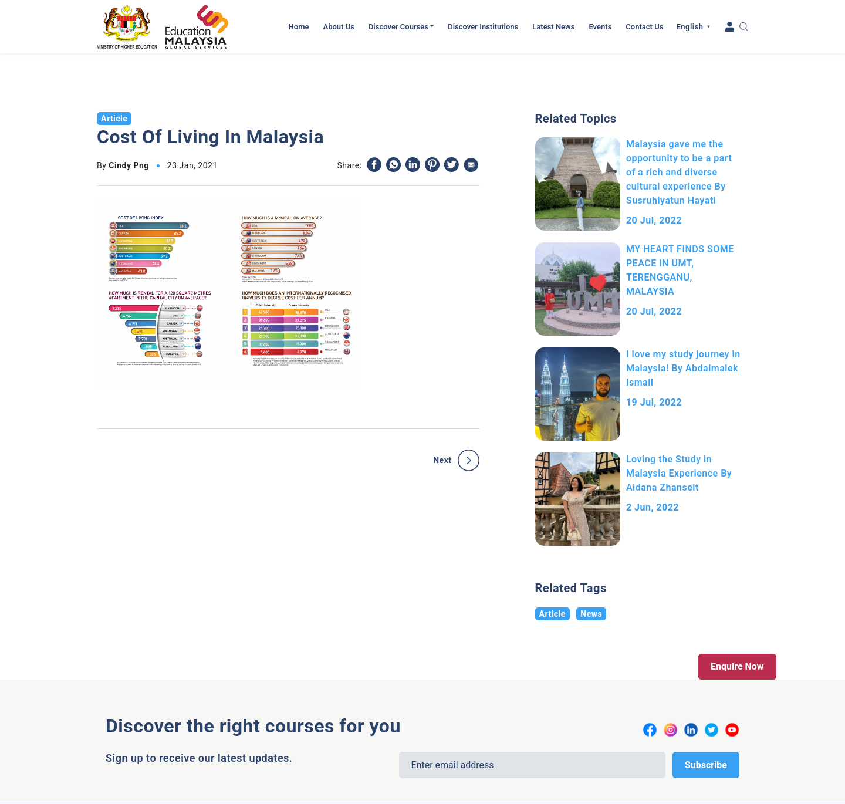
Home (299, 26)
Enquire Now (737, 666)
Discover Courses (398, 26)
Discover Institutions (483, 26)
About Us (338, 26)
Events (600, 26)
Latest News (553, 26)
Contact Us (644, 26)
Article (552, 614)
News (591, 614)
